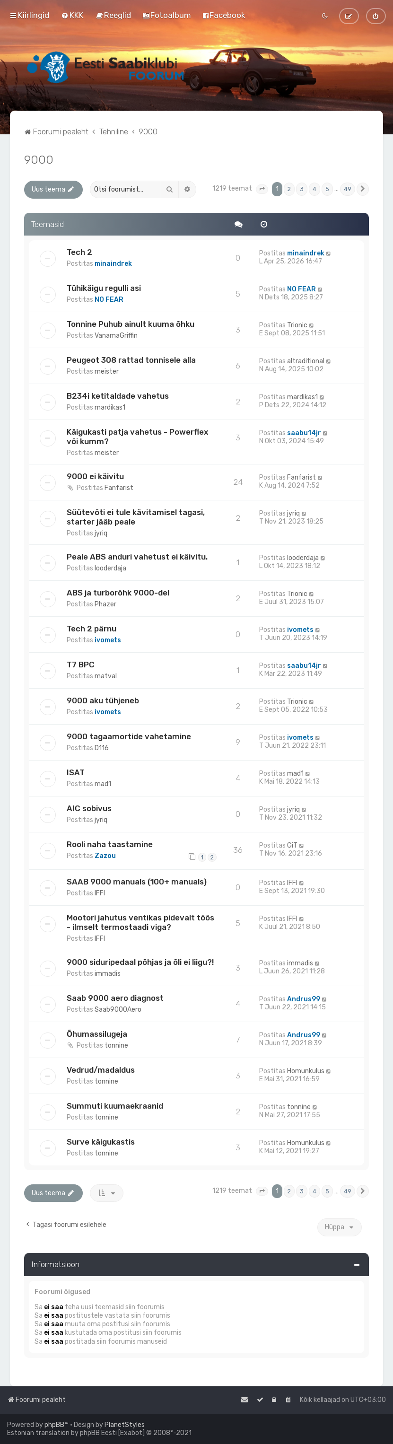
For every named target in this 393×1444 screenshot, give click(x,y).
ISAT (76, 772)
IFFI (100, 893)
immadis (108, 974)
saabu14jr (304, 433)
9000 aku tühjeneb (103, 700)
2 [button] (289, 189)
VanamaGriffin (116, 336)
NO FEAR (109, 300)
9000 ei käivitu (95, 476)
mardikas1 (110, 407)
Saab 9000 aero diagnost (115, 998)
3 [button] (302, 189)
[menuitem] (72, 15)
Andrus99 (303, 999)
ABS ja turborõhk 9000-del (118, 592)
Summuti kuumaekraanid (115, 1106)
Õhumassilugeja (97, 1034)
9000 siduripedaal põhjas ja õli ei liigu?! (140, 962)
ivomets (108, 640)
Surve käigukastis (101, 1141)
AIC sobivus (89, 808)
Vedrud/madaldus (101, 1070)
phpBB (54, 1425)
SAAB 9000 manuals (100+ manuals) (137, 881)
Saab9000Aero (118, 1010)
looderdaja (110, 568)
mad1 (103, 784)
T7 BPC (81, 664)
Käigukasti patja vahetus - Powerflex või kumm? (137, 436)
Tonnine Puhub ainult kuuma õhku (130, 324)
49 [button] (347, 189)
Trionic (297, 325)
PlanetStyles (125, 1425)
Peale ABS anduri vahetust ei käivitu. (137, 556)
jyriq (101, 533)
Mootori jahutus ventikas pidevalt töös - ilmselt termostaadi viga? (140, 922)
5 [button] (327, 189)
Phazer (105, 604)
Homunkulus (305, 1071)
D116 (102, 748)
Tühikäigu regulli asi (104, 288)
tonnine (116, 1045)
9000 (38, 159)
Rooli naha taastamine (110, 844)
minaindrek (113, 264)
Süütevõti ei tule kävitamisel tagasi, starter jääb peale (136, 517)
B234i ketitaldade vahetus (118, 396)
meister (107, 372)
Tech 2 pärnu (91, 628)
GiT (292, 845)
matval (106, 676)
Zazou (105, 856)
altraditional (305, 361)
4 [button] (314, 189)
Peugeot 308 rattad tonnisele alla (131, 360)
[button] (262, 189)
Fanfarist (119, 488)
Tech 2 (79, 252)
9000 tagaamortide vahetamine (129, 736)
